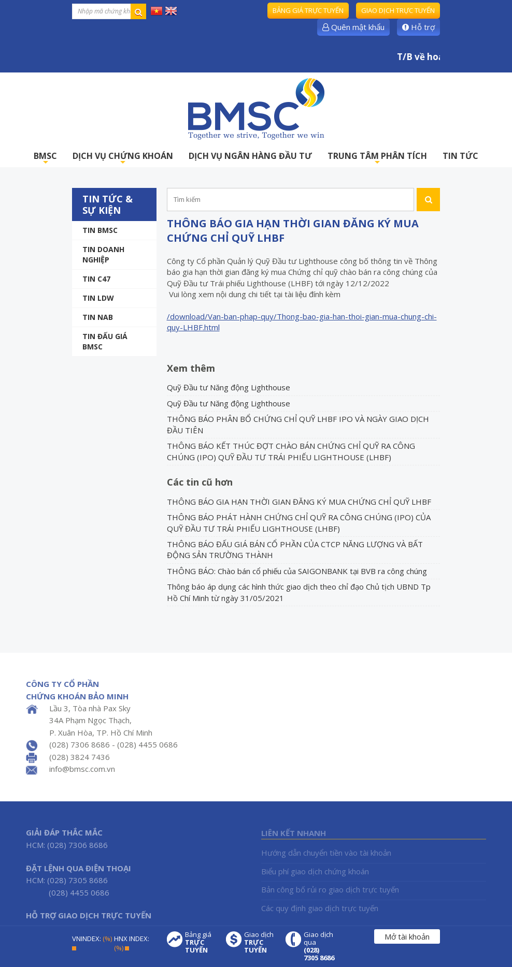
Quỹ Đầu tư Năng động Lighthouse (228, 387)
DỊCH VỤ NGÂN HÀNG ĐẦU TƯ (250, 156)
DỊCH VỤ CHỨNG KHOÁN (123, 158)
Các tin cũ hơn (200, 482)
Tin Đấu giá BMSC (104, 341)
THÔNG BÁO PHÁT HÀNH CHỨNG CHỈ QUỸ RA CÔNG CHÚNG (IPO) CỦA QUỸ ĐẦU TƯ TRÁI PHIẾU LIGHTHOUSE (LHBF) (299, 522)
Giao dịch (259, 942)
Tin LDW (98, 298)
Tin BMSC (100, 230)
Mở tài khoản (407, 936)
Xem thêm (191, 368)
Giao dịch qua (319, 946)
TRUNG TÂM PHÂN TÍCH (377, 158)
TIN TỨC (460, 156)
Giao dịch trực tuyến (398, 10)
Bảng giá (200, 942)
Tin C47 (96, 279)
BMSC (45, 158)
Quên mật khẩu (353, 27)
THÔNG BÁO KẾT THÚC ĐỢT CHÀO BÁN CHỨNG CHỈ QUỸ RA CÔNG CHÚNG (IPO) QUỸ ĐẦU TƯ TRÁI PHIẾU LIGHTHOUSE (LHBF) (291, 451)
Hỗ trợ (418, 27)
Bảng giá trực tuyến (308, 10)
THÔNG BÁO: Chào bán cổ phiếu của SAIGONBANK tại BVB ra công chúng (297, 571)
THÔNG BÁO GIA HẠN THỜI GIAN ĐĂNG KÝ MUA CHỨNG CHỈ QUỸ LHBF (299, 501)
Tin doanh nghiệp (103, 254)
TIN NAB (97, 317)
